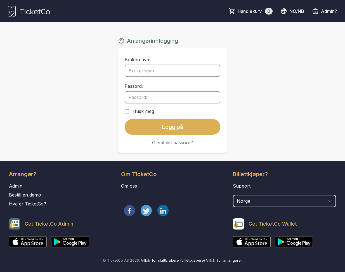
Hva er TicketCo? (27, 204)
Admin (15, 186)
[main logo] (29, 11)
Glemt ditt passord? (172, 142)
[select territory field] (284, 201)
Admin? (329, 11)
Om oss (129, 186)
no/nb (292, 11)
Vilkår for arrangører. (224, 260)
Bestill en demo (25, 195)
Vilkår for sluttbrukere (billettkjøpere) (173, 260)
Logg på (172, 127)
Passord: (134, 86)
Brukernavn (137, 59)
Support (242, 186)
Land (238, 192)
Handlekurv (255, 11)
